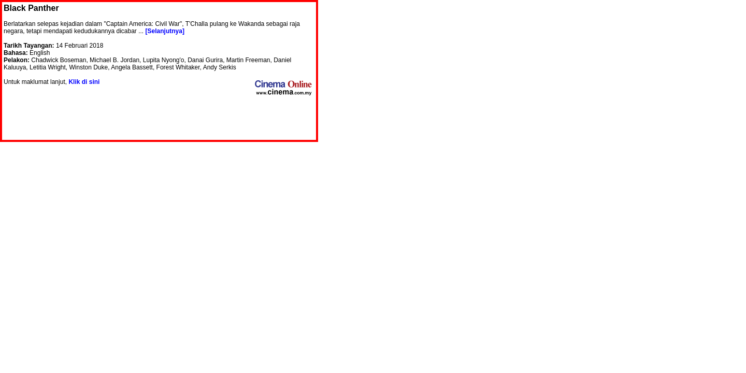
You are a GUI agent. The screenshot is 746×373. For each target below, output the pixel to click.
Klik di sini (83, 81)
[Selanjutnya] (165, 31)
